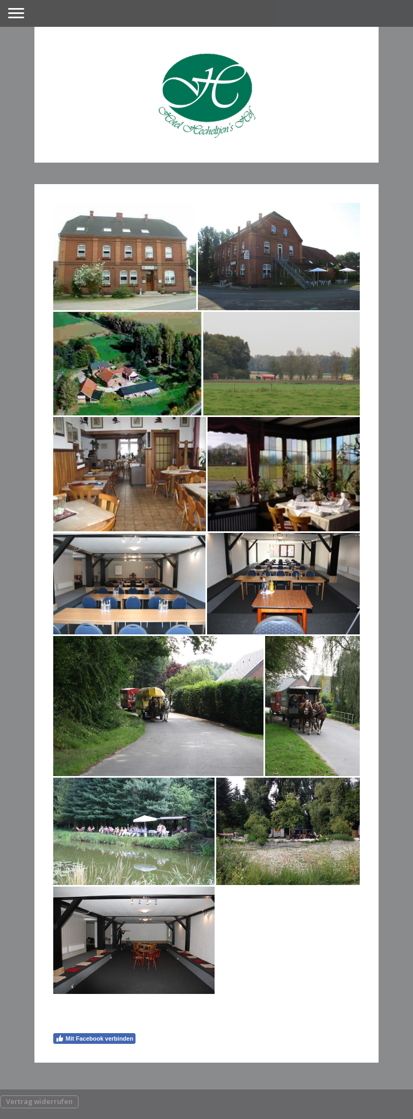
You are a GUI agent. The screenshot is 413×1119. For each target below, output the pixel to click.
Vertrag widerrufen (39, 1101)
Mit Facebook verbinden (94, 1038)
